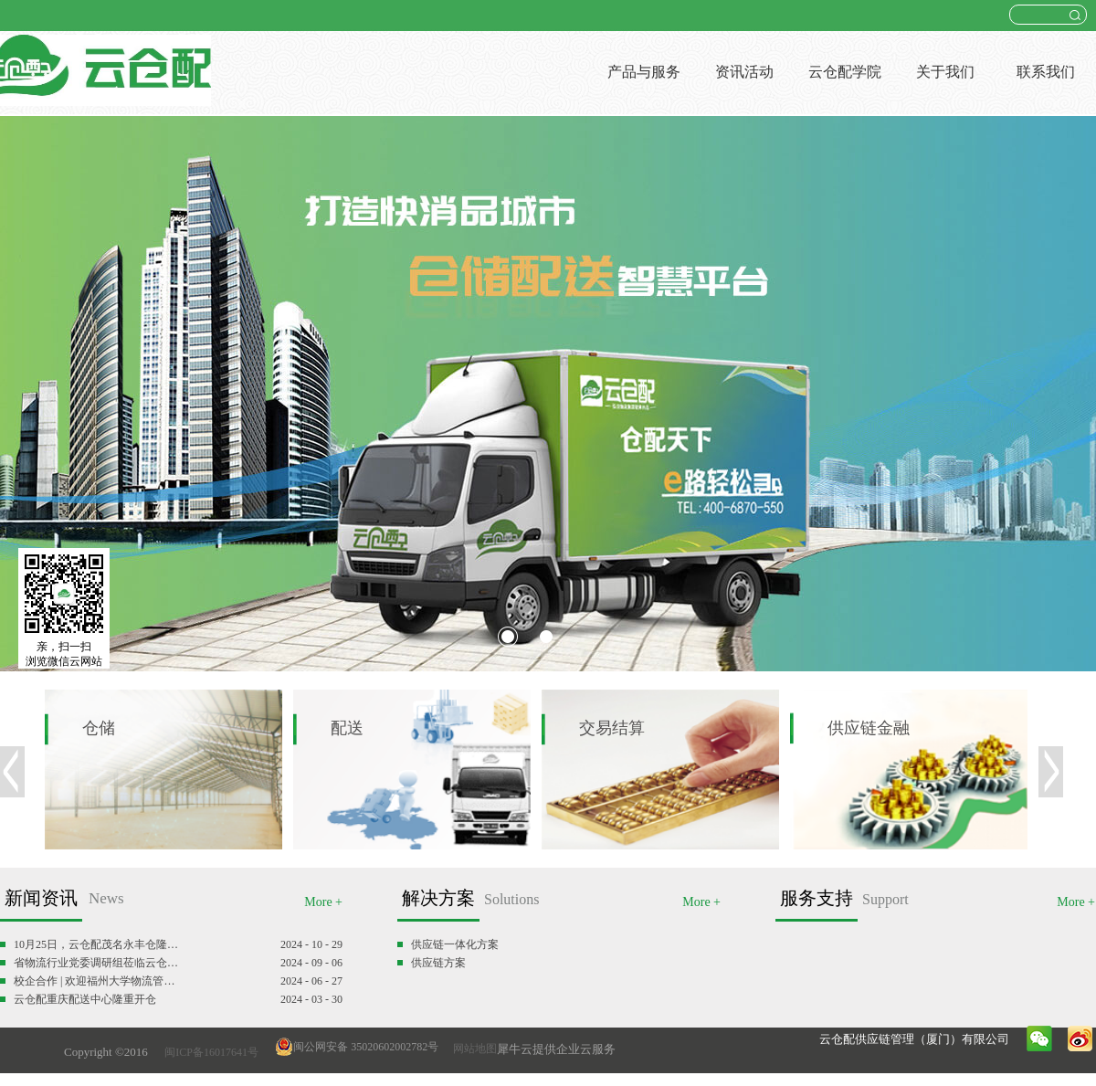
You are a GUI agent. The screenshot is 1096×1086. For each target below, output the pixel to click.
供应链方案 (438, 962)
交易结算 (612, 728)
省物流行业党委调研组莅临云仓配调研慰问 (98, 962)
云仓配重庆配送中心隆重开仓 (85, 999)
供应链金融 (868, 728)
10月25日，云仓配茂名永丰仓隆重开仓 (98, 944)
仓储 (98, 728)
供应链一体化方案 (455, 944)
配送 (347, 728)
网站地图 (472, 1048)
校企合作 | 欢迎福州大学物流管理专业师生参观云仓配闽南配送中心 (98, 981)
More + (323, 902)
